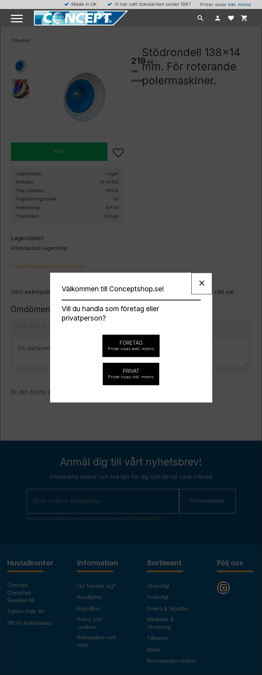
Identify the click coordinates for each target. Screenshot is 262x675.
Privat (131, 373)
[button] (17, 19)
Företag (131, 345)
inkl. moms (239, 4)
